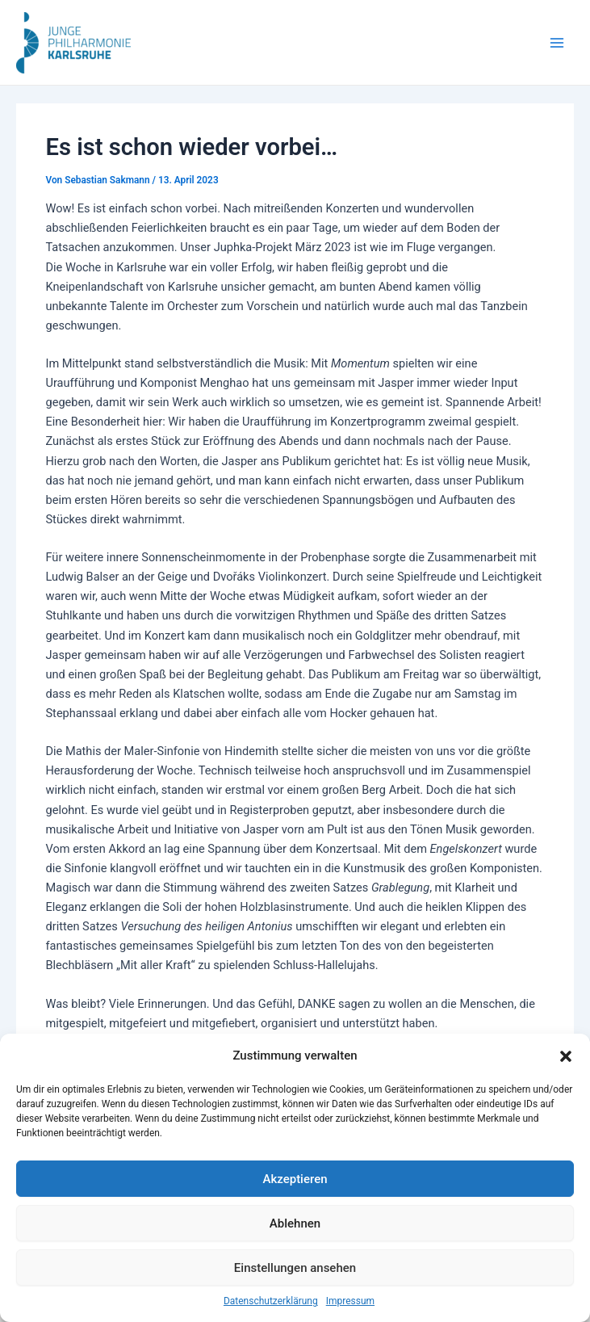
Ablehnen (295, 1223)
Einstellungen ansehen (295, 1268)
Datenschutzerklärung (271, 1301)
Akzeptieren (294, 1179)
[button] (566, 1056)
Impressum (350, 1301)
